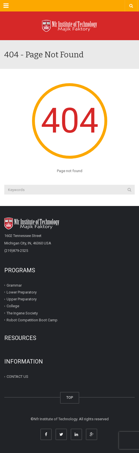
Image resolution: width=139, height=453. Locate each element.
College (13, 306)
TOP (69, 397)
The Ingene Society (22, 313)
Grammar (14, 285)
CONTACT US (17, 376)
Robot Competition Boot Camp (32, 320)
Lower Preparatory (22, 292)
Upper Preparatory (22, 299)
